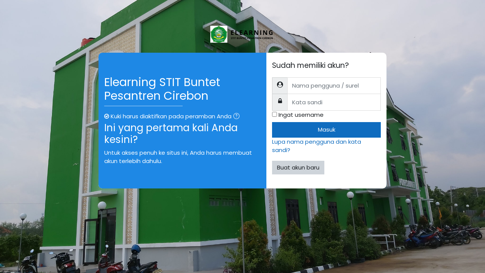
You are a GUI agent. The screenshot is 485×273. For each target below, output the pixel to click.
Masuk (326, 129)
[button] (238, 117)
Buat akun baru (298, 167)
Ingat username (301, 115)
